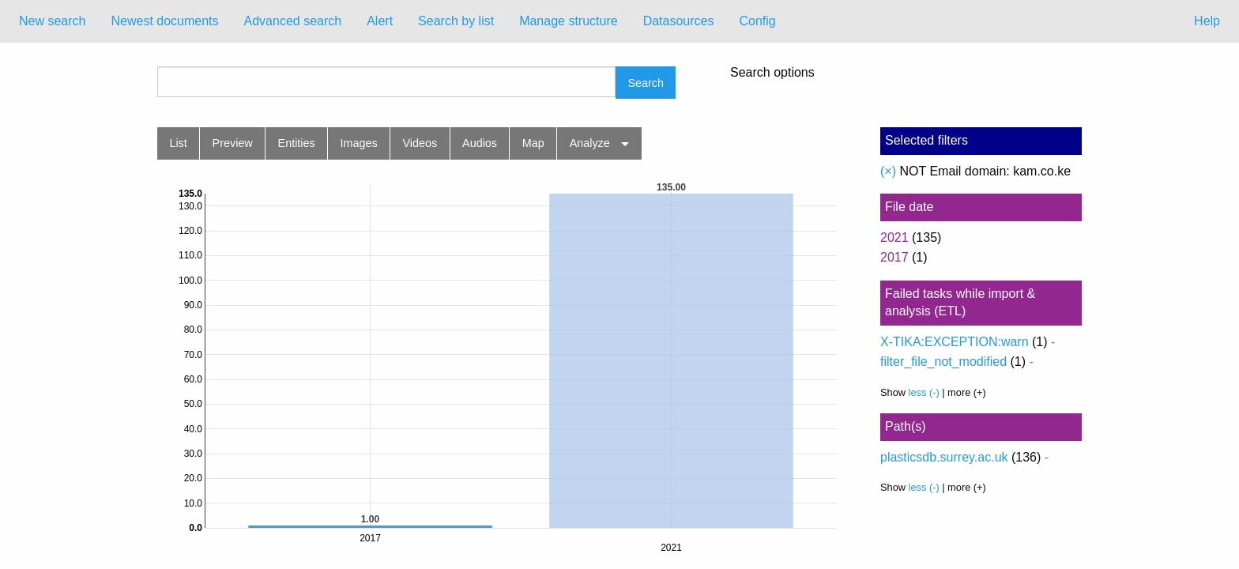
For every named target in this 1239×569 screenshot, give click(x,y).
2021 (894, 237)
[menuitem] (52, 21)
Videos (420, 143)
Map (533, 143)
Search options (772, 72)
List (177, 143)
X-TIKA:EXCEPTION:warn (954, 342)
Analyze (590, 143)
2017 (894, 257)
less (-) (924, 392)
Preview (233, 143)
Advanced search (293, 21)
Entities (296, 143)
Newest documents (164, 21)
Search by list (456, 21)
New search (52, 21)
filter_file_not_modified (943, 361)
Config (757, 21)
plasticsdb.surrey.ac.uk (944, 457)
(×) (888, 171)
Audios (479, 143)
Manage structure (568, 21)
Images (359, 143)
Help (1207, 21)
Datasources (678, 21)
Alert (380, 21)
